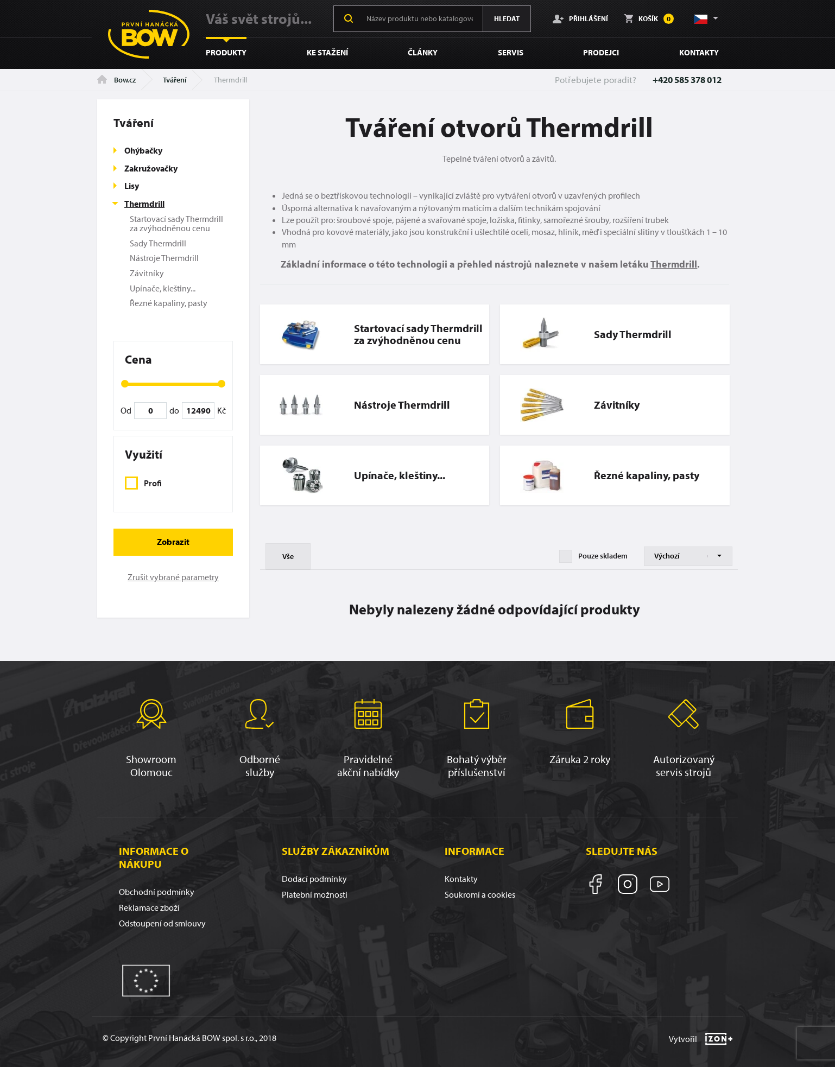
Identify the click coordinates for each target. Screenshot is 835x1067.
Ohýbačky (143, 150)
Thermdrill (144, 203)
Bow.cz (116, 80)
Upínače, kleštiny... (162, 288)
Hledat (507, 18)
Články (423, 52)
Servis (510, 52)
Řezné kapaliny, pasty (168, 302)
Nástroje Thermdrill (164, 257)
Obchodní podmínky (156, 891)
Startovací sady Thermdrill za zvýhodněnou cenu (176, 223)
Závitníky (147, 273)
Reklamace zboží (149, 907)
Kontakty (699, 52)
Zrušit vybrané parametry (173, 576)
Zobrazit (173, 541)
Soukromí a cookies (480, 894)
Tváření (175, 80)
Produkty (226, 52)
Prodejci (601, 52)
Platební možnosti (314, 894)
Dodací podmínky (314, 878)
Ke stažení (327, 52)
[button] (705, 18)
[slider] (125, 384)
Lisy (131, 185)
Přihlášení (580, 18)
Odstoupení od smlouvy (162, 923)
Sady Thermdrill (158, 243)
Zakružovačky (151, 168)
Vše (288, 556)
